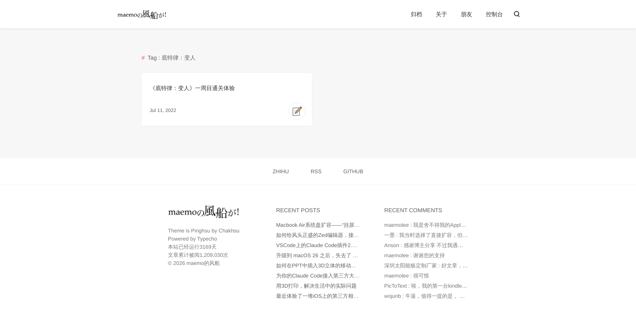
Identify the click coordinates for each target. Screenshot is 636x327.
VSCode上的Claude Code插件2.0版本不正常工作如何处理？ (347, 245)
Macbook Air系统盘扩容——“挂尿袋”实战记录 (329, 225)
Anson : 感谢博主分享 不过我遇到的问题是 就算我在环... (450, 245)
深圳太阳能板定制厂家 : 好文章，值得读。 (433, 265)
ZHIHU (281, 171)
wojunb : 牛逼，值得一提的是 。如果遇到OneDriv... (444, 296)
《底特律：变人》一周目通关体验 (192, 88)
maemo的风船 (203, 263)
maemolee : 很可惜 (406, 276)
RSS (316, 171)
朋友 (466, 14)
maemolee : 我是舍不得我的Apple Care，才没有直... (445, 225)
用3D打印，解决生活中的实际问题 (316, 286)
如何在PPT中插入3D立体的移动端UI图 (321, 265)
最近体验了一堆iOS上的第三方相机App (322, 296)
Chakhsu (229, 231)
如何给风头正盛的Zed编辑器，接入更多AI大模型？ (336, 235)
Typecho (207, 239)
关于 (441, 14)
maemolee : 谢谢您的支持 (414, 255)
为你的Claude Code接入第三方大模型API (325, 276)
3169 (205, 247)
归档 (416, 14)
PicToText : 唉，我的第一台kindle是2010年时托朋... (444, 286)
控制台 (494, 14)
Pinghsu (200, 231)
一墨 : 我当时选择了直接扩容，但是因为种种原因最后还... (452, 235)
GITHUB (353, 171)
